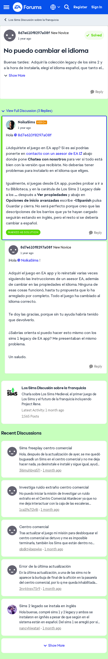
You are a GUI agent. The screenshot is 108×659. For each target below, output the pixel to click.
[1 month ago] (51, 470)
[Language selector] (55, 7)
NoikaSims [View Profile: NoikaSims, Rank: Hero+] (26, 122)
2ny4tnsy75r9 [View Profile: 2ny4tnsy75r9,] (29, 589)
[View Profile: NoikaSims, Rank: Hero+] (10, 125)
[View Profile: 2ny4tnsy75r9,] (12, 570)
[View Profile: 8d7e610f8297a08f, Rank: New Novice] (10, 35)
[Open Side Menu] (6, 7)
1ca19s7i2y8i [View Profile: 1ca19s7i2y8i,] (28, 510)
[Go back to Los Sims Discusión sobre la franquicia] (62, 388)
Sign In (96, 7)
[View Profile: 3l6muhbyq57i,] (12, 451)
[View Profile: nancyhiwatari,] (12, 609)
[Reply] (96, 92)
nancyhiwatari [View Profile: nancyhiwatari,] (29, 628)
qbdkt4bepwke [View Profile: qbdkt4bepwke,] (30, 549)
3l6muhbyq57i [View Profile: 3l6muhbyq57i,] (29, 470)
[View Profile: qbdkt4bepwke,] (12, 530)
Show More (14, 75)
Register (80, 7)
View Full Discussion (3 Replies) (26, 111)
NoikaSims (30, 260)
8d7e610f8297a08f (35, 135)
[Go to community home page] (27, 7)
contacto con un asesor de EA (52, 153)
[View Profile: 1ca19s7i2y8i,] (12, 491)
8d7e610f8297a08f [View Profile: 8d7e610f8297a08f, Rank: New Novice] (34, 33)
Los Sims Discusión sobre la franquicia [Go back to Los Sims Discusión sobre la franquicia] (31, 20)
